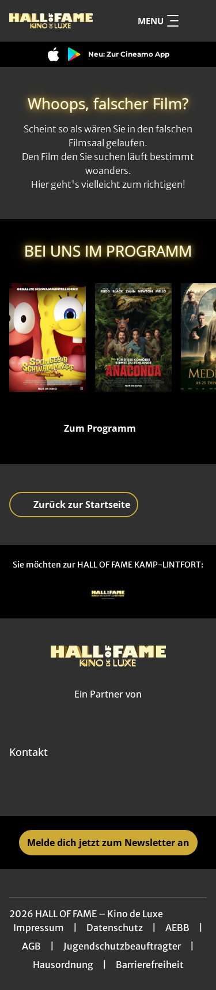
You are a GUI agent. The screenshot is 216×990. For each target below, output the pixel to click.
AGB (31, 946)
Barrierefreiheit (150, 964)
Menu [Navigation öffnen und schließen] (158, 21)
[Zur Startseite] (51, 20)
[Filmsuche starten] (195, 20)
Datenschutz (114, 927)
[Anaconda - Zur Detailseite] (133, 337)
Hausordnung (63, 964)
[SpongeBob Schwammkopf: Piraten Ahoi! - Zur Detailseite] (47, 337)
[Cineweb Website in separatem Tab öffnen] (108, 707)
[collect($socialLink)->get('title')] (95, 790)
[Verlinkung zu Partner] (108, 595)
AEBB (177, 927)
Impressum (38, 927)
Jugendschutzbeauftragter (122, 946)
